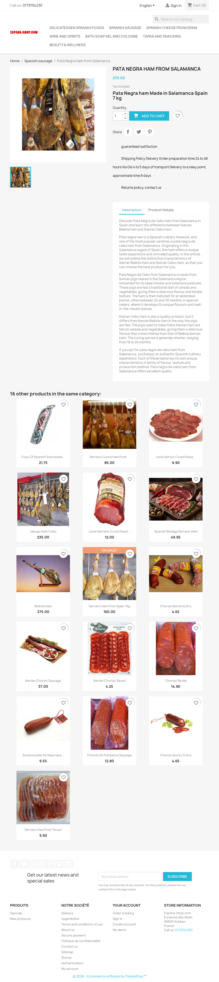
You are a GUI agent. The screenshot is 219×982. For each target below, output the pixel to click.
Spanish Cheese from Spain (171, 27)
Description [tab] (131, 210)
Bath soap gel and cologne (111, 36)
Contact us (69, 946)
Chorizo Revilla (175, 681)
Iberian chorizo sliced (109, 681)
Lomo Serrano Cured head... (109, 531)
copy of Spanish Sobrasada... (43, 457)
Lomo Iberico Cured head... (175, 457)
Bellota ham (43, 606)
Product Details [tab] (161, 210)
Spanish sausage (125, 27)
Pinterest (149, 131)
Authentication (72, 963)
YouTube (40, 864)
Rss (32, 864)
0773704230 (32, 5)
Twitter (24, 864)
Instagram (68, 864)
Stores (66, 958)
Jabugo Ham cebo (43, 531)
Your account (127, 905)
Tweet (139, 131)
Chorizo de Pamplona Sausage (109, 755)
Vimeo (59, 864)
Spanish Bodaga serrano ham (175, 531)
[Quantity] (118, 116)
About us (68, 930)
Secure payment (73, 935)
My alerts (119, 930)
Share (128, 131)
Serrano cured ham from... (109, 457)
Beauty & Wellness (68, 44)
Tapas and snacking (162, 36)
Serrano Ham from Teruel (43, 830)
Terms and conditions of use (82, 924)
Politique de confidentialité (81, 941)
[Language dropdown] (148, 5)
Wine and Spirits (65, 36)
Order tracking (123, 913)
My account (69, 969)
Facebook (14, 864)
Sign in (117, 919)
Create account (124, 924)
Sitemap (67, 952)
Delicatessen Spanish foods (77, 27)
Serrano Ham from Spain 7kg (109, 606)
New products (20, 919)
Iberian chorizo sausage (43, 681)
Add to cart (149, 116)
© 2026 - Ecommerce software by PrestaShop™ (109, 976)
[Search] (180, 19)
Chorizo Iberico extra (175, 606)
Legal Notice (70, 919)
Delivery (67, 913)
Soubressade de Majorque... (43, 755)
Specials (16, 913)
